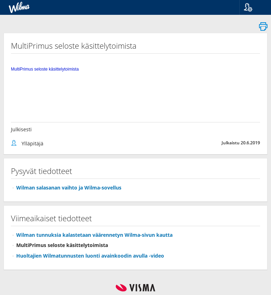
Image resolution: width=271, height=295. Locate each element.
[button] (252, 7)
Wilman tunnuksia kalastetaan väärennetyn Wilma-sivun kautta (94, 234)
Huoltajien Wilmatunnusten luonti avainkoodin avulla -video (90, 255)
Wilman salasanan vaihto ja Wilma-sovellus (68, 187)
